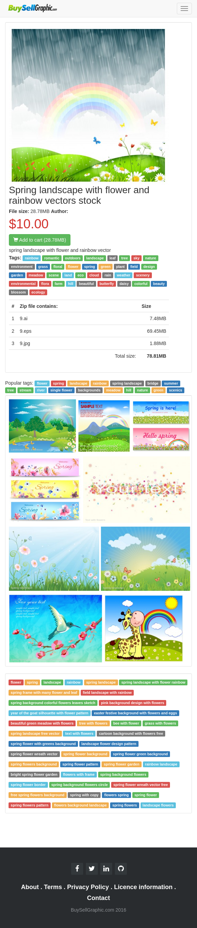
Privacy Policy (88, 887)
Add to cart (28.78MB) (39, 240)
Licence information (143, 887)
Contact (98, 898)
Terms (53, 887)
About (30, 887)
